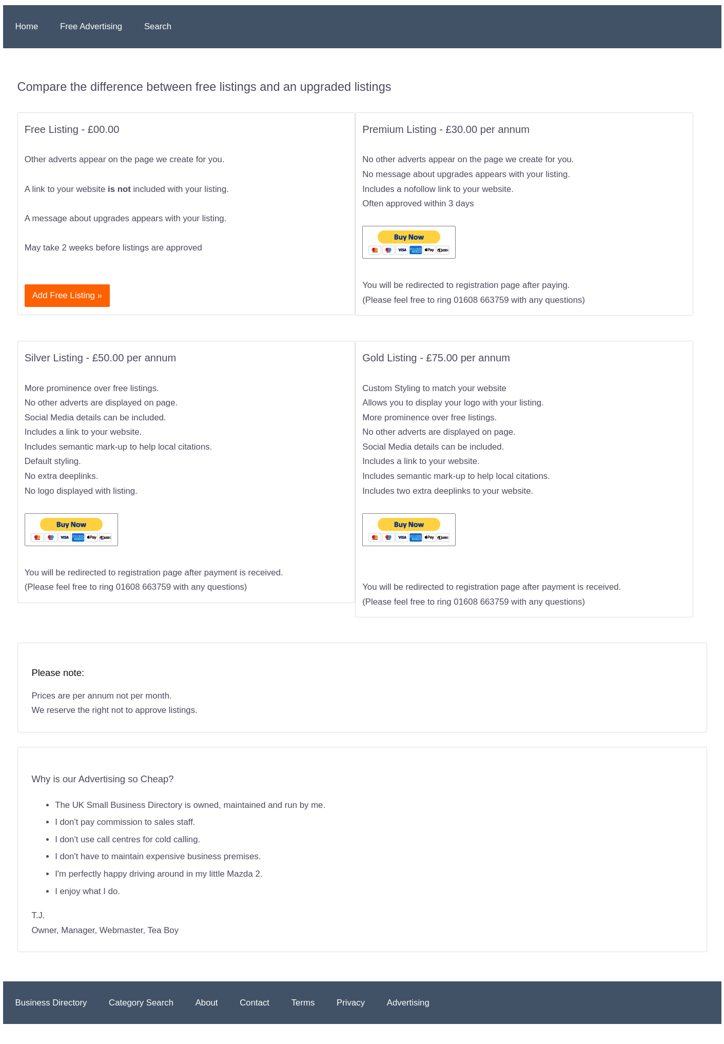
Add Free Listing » (67, 295)
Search (157, 26)
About (206, 1003)
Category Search (141, 1003)
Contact (254, 1003)
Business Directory (51, 1003)
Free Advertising (91, 26)
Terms (303, 1003)
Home (26, 26)
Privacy (351, 1003)
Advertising (408, 1003)
